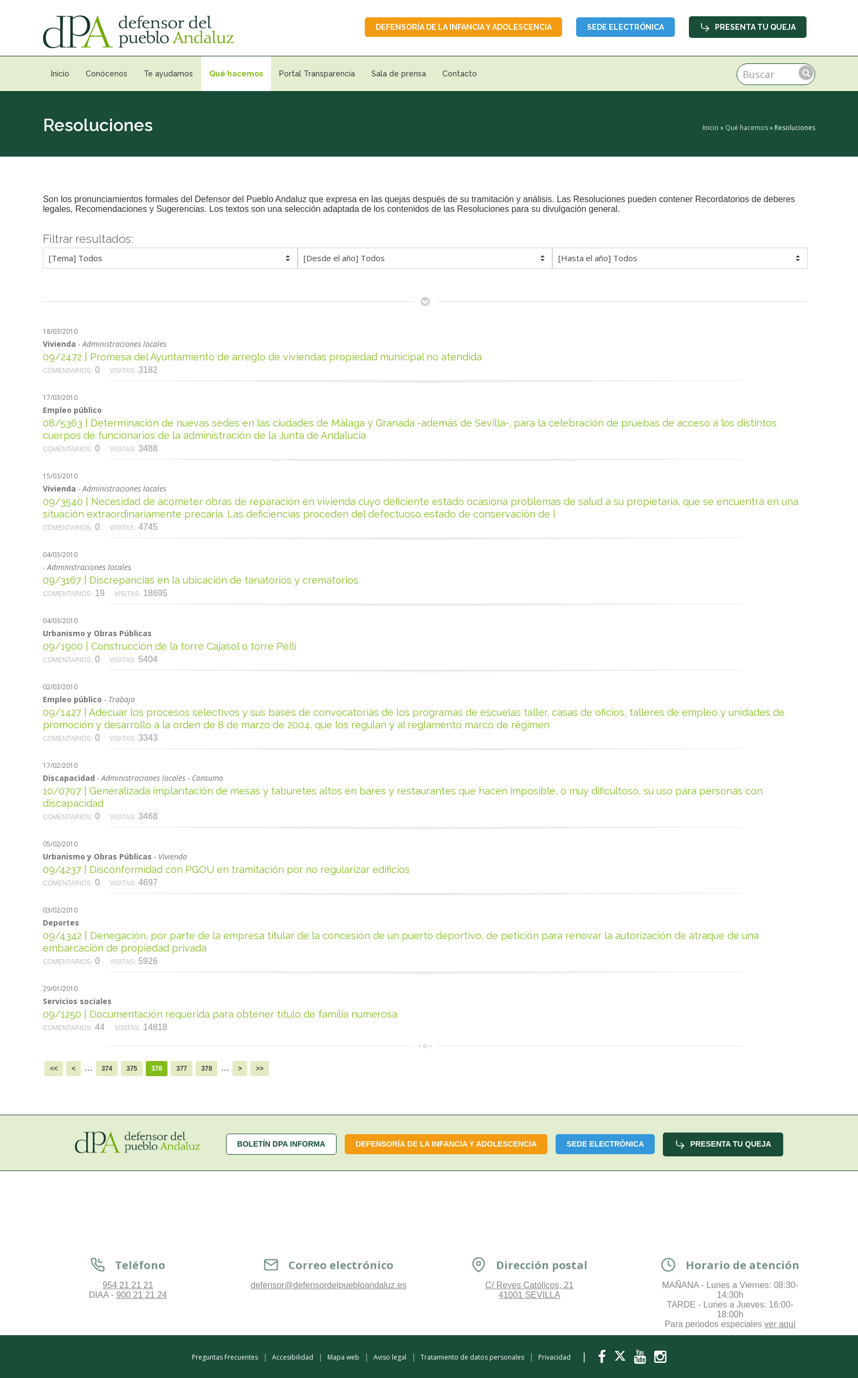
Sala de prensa (398, 73)
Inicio (60, 73)
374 (106, 1068)
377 (181, 1068)
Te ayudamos (168, 73)
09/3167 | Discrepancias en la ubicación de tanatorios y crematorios (200, 580)
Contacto (459, 73)
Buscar (806, 72)
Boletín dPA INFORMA (281, 1144)
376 (156, 1068)
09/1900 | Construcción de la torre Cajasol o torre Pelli (169, 646)
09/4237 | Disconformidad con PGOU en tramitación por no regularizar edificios (226, 869)
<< (53, 1068)
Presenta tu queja (748, 27)
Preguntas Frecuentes (225, 1357)
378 (206, 1068)
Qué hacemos (236, 73)
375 (131, 1068)
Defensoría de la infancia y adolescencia (463, 27)
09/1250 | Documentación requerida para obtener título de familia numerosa (220, 1014)
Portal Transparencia (317, 73)
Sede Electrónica (625, 27)
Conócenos (106, 73)
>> (259, 1068)
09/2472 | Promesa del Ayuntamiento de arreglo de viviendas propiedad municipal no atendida (262, 357)
